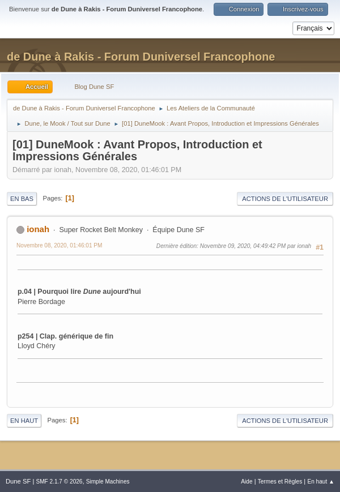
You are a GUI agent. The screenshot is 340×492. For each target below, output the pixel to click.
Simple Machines (108, 481)
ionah (38, 229)
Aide (246, 481)
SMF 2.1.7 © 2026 (59, 481)
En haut (24, 420)
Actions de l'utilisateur (285, 198)
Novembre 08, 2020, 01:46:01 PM (59, 245)
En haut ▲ (320, 481)
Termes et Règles (280, 481)
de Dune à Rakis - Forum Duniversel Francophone (141, 56)
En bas (21, 198)
